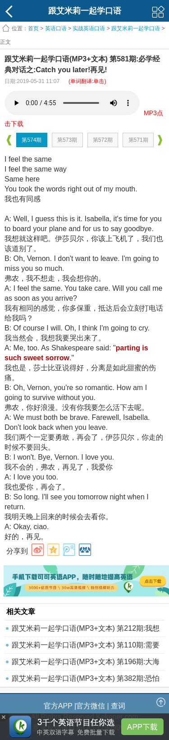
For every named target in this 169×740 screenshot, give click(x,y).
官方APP (58, 706)
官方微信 (90, 706)
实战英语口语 (89, 28)
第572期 (103, 140)
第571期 (138, 140)
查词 (118, 706)
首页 (33, 28)
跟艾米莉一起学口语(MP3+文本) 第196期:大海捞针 (86, 664)
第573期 (67, 140)
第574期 (31, 140)
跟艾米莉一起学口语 (135, 28)
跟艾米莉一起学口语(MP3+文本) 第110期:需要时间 (86, 647)
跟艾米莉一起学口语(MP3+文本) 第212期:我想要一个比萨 (86, 630)
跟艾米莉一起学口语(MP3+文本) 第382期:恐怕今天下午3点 (86, 681)
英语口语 (56, 28)
